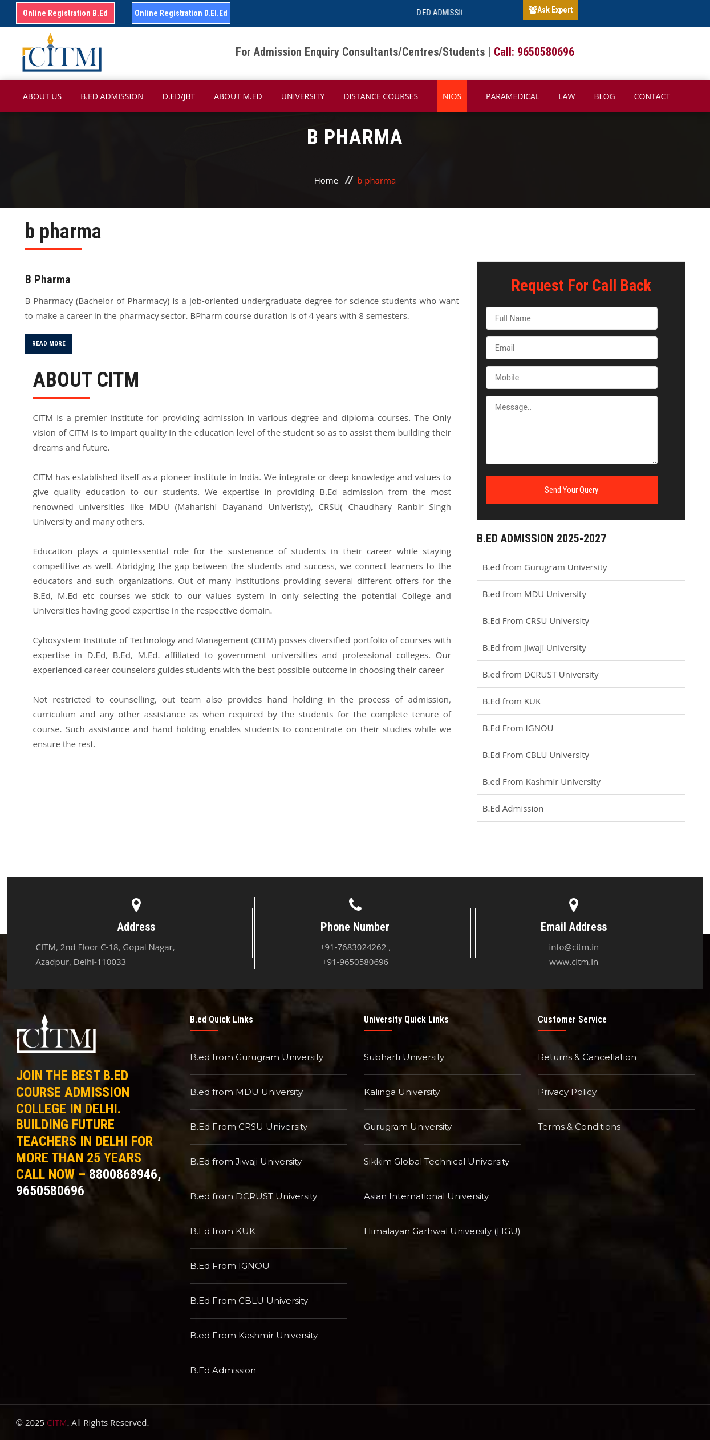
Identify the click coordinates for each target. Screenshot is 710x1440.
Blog (604, 96)
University (303, 96)
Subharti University (404, 1057)
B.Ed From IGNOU (518, 727)
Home (326, 180)
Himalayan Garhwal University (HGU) (442, 1231)
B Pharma (48, 279)
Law (566, 96)
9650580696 (50, 1191)
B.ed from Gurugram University (544, 567)
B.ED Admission (112, 96)
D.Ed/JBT (179, 96)
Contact (652, 96)
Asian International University (426, 1196)
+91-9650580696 (355, 961)
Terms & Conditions (579, 1126)
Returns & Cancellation (587, 1057)
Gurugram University (408, 1126)
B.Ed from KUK (511, 701)
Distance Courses (380, 96)
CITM (57, 1422)
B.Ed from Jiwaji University (534, 647)
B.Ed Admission (513, 808)
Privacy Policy (567, 1091)
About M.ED (238, 96)
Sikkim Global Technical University (436, 1161)
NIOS (452, 96)
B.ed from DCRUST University (540, 674)
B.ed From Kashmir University (541, 781)
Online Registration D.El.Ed (181, 13)
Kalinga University (402, 1091)
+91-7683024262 (353, 946)
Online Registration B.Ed (65, 13)
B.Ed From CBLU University (535, 754)
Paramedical (512, 96)
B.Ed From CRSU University (535, 620)
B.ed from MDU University (534, 593)
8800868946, (125, 1174)
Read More (49, 343)
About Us (42, 96)
